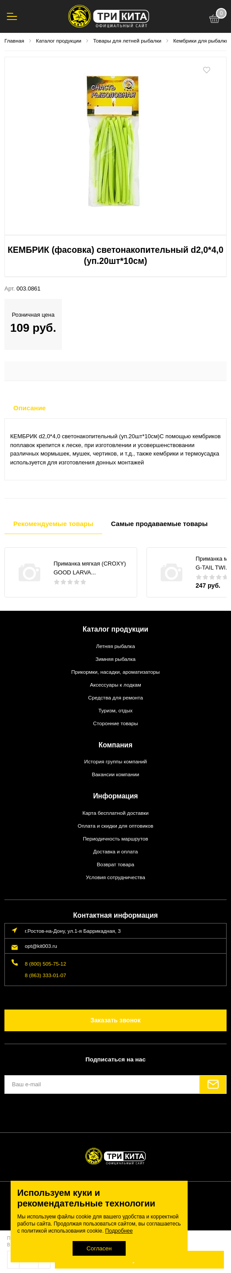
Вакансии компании (115, 774)
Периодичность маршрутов (115, 838)
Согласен (99, 1248)
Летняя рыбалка (115, 646)
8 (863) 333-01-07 (45, 975)
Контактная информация (115, 915)
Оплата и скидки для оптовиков (116, 826)
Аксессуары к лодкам (115, 685)
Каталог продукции (115, 629)
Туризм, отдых (115, 710)
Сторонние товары (115, 723)
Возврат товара (115, 864)
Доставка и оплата (115, 851)
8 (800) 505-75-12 (45, 964)
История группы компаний (115, 761)
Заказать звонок (115, 1020)
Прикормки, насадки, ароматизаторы (115, 672)
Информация (115, 796)
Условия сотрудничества (115, 877)
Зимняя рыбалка (116, 659)
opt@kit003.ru (41, 946)
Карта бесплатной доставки (115, 813)
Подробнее (119, 1231)
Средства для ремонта (115, 697)
